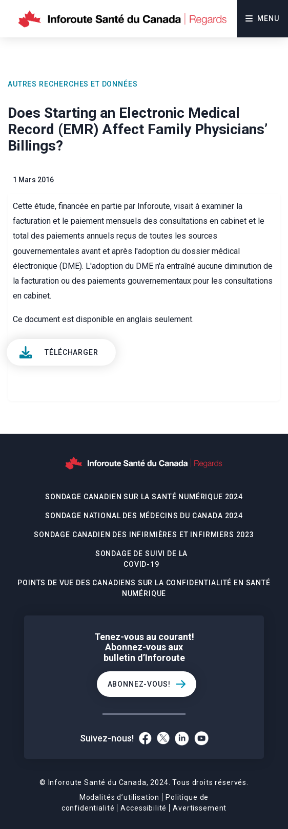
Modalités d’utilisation (119, 797)
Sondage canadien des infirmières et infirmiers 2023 (144, 534)
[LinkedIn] (182, 738)
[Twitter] (163, 738)
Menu (262, 18)
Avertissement (200, 808)
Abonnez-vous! (139, 684)
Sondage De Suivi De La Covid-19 (141, 558)
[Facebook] (145, 738)
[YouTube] (201, 738)
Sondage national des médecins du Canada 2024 (144, 516)
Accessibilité (143, 808)
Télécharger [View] (71, 352)
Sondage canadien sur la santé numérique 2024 (144, 497)
